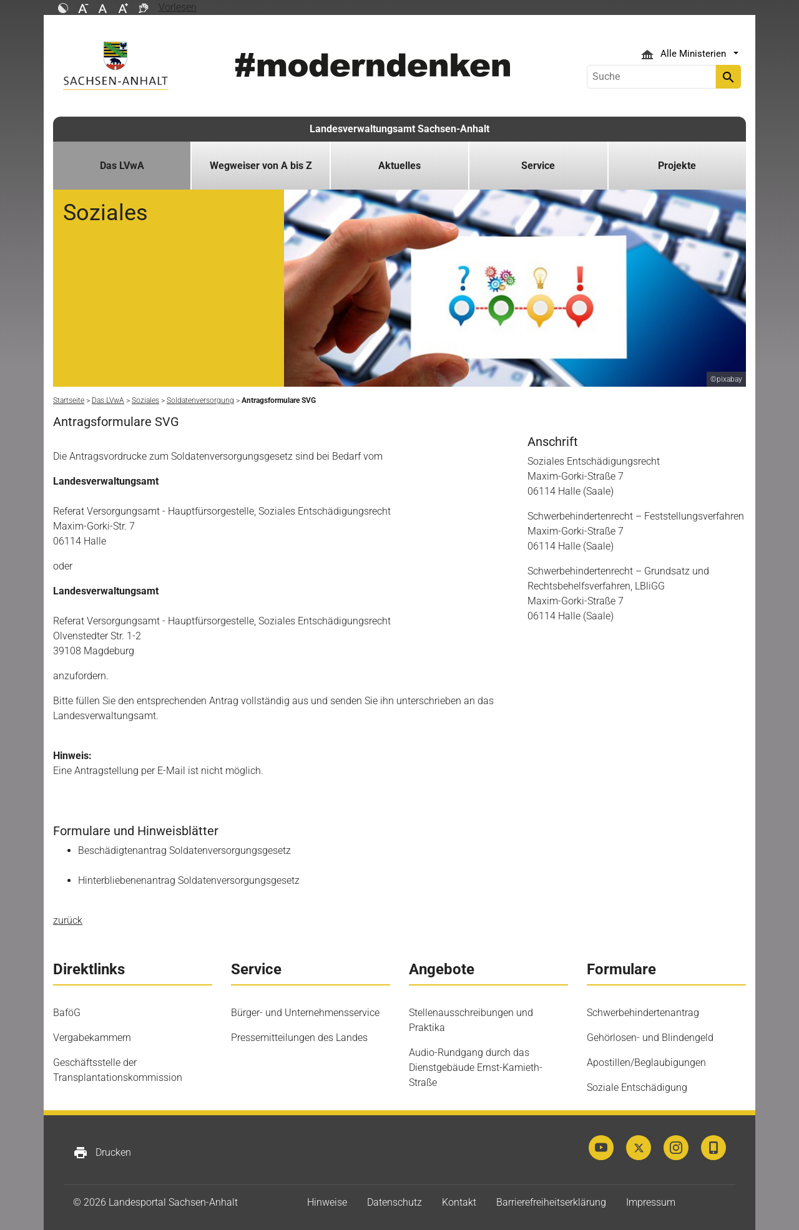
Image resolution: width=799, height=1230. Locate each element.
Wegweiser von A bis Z (261, 166)
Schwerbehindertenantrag (643, 1013)
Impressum (650, 1202)
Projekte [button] (677, 166)
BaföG (67, 1013)
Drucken (102, 1152)
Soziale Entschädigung (637, 1087)
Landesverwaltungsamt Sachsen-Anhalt (399, 129)
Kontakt (459, 1202)
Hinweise (327, 1202)
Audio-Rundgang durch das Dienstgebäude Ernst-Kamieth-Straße (475, 1067)
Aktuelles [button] (399, 166)
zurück (67, 920)
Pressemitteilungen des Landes (299, 1038)
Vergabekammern (92, 1038)
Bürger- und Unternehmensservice (305, 1013)
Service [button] (538, 166)
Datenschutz (394, 1202)
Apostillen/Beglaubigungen (646, 1062)
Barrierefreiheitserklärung (551, 1202)
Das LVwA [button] (122, 166)
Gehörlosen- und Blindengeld (650, 1038)
